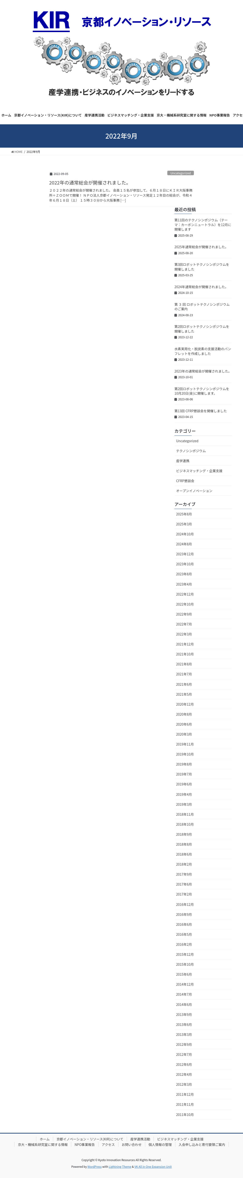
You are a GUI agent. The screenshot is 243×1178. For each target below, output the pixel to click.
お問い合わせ (132, 1144)
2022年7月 (184, 624)
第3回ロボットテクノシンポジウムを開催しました (201, 266)
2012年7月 (184, 1054)
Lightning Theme (120, 1166)
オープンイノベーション (194, 490)
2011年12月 (185, 1094)
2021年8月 (184, 664)
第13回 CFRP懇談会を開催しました (200, 410)
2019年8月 (184, 764)
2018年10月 (185, 824)
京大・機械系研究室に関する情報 (43, 1144)
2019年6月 (184, 784)
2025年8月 (184, 514)
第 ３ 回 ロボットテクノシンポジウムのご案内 (202, 306)
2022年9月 (184, 614)
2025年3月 (184, 524)
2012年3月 (184, 1084)
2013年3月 (184, 1034)
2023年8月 (184, 574)
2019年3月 (184, 804)
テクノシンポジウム (191, 450)
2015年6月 (184, 974)
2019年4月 (184, 794)
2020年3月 (184, 734)
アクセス (108, 1144)
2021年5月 (184, 694)
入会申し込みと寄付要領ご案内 (202, 1144)
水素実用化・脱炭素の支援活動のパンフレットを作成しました (202, 351)
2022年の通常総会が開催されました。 (90, 182)
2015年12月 (185, 954)
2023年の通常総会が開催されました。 (203, 371)
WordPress (95, 1166)
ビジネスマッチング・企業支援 (199, 470)
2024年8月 (184, 544)
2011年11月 (185, 1104)
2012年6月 (184, 1064)
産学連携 (182, 460)
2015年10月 (185, 964)
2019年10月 (185, 754)
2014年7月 (184, 994)
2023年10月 (185, 564)
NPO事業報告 (85, 1144)
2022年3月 (184, 634)
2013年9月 (184, 1014)
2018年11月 (185, 814)
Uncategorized (180, 173)
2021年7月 (184, 674)
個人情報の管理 (160, 1144)
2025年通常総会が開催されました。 (201, 246)
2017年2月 (184, 894)
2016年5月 (184, 934)
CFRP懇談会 (185, 480)
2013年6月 (184, 1024)
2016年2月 (184, 944)
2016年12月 (185, 904)
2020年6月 (184, 724)
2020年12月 (185, 704)
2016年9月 (184, 914)
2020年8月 (184, 714)
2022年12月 (185, 594)
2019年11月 (185, 744)
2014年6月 (184, 1004)
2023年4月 (184, 584)
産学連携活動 (140, 1139)
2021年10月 (185, 654)
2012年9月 (184, 1044)
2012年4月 (184, 1074)
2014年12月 (185, 984)
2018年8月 (184, 844)
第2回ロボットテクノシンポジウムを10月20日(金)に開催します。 (201, 391)
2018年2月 (184, 864)
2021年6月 (184, 684)
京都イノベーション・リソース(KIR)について (89, 1139)
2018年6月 (184, 854)
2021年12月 (185, 644)
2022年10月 (185, 604)
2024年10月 (185, 534)
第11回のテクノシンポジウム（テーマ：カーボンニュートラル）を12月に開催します (202, 225)
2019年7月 (184, 774)
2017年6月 (184, 884)
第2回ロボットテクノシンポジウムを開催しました (201, 329)
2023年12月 (185, 554)
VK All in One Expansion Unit (153, 1166)
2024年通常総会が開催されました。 (201, 286)
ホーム (45, 1139)
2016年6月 (184, 924)
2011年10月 (185, 1114)
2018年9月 (184, 834)
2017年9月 (184, 874)
